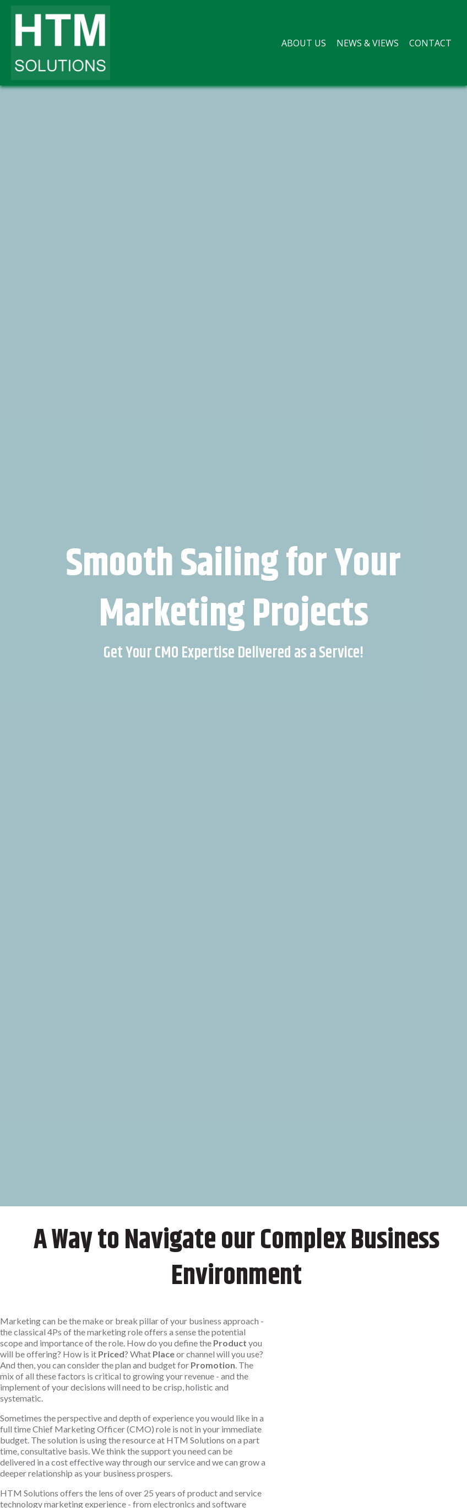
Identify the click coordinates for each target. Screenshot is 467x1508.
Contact (430, 43)
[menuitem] (303, 43)
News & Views (367, 43)
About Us (303, 43)
